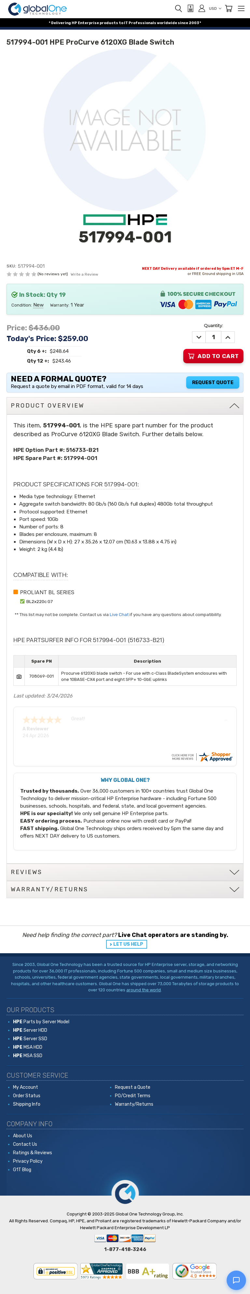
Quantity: (213, 325)
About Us (22, 1136)
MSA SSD (27, 1055)
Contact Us (25, 1144)
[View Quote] (190, 8)
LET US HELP (128, 944)
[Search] (178, 8)
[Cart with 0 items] (228, 8)
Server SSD (30, 1039)
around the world (143, 989)
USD (215, 8)
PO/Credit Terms (132, 1096)
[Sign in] (201, 8)
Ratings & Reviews (32, 1153)
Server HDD (30, 1030)
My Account (25, 1087)
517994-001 (80, 458)
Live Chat (119, 614)
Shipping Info (26, 1104)
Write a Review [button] (84, 274)
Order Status (26, 1096)
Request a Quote (132, 1087)
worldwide (167, 23)
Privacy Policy (28, 1161)
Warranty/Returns (134, 1104)
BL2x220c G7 (39, 601)
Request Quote (212, 382)
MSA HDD (27, 1047)
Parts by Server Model (41, 1022)
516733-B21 (82, 450)
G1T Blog (22, 1169)
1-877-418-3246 (125, 1249)
